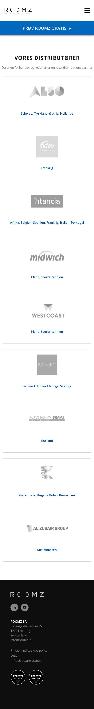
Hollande (66, 113)
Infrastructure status (25, 660)
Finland (42, 386)
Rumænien (67, 495)
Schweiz (27, 113)
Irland (35, 277)
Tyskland (41, 113)
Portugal (77, 222)
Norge (54, 386)
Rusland (47, 441)
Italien (64, 222)
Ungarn (42, 495)
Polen (53, 495)
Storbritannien (52, 277)
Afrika (14, 222)
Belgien (26, 222)
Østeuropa (27, 495)
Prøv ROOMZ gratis (47, 28)
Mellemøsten (47, 550)
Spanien (39, 222)
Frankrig (47, 168)
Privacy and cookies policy (28, 650)
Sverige (65, 386)
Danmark (29, 386)
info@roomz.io (20, 640)
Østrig (54, 113)
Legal (14, 655)
